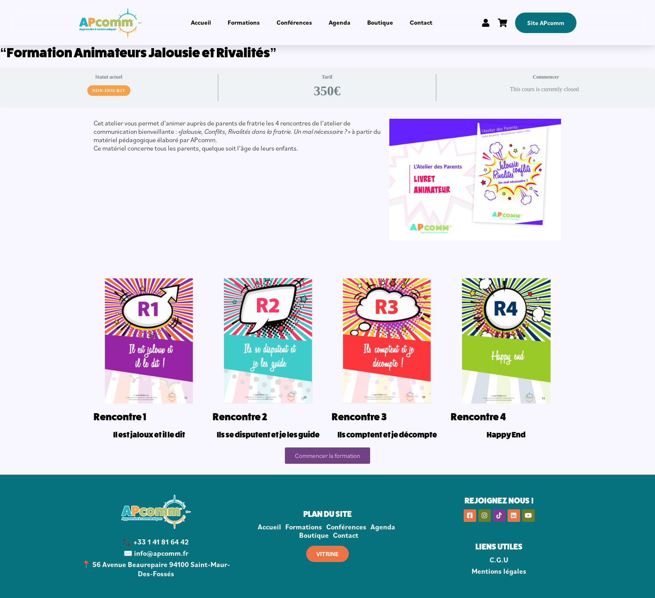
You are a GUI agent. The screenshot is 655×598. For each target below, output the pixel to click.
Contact (421, 22)
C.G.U (499, 560)
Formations (244, 22)
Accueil (201, 22)
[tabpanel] (327, 291)
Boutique (380, 22)
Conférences (294, 22)
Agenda (339, 22)
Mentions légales (499, 571)
